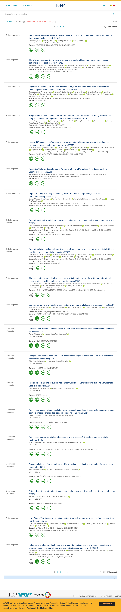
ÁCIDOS (38, 263)
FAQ (74, 596)
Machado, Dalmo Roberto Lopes (39, 96)
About (15, 5)
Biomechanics (39, 43)
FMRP (77, 176)
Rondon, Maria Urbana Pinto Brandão (102, 147)
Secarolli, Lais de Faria (36, 550)
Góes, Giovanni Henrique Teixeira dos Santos (44, 442)
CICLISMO (62, 154)
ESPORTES (53, 341)
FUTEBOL (39, 395)
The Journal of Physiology (43, 312)
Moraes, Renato (68, 121)
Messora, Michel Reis (73, 67)
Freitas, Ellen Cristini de (56, 67)
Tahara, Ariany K (34, 174)
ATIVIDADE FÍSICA (41, 101)
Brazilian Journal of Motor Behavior (46, 176)
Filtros (9, 22)
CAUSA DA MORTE (68, 290)
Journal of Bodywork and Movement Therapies (49, 203)
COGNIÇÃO (39, 368)
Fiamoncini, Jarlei (37, 228)
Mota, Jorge (107, 94)
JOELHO (61, 45)
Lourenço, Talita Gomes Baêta (99, 65)
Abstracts (37, 230)
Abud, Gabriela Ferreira (92, 283)
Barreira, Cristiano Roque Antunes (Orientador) (62, 469)
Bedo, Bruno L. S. (52, 123)
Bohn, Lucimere (80, 92)
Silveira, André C (49, 147)
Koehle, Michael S (72, 150)
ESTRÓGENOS (40, 234)
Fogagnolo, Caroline (58, 307)
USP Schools (27, 5)
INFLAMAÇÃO (66, 234)
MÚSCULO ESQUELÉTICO (74, 154)
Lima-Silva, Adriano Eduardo (54, 150)
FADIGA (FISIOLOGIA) (43, 127)
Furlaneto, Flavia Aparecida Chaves (95, 67)
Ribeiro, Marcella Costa (36, 65)
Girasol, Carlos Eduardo (76, 550)
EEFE (59, 43)
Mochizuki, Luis (99, 121)
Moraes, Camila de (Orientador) (58, 361)
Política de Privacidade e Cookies (40, 608)
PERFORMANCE (75, 449)
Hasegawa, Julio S (35, 147)
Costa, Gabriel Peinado (56, 524)
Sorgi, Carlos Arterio (52, 228)
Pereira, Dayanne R (35, 41)
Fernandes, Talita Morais (96, 199)
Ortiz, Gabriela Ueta (35, 283)
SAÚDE (46, 368)
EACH (82, 98)
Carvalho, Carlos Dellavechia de (95, 524)
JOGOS (45, 395)
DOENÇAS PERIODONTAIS (44, 72)
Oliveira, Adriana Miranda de (77, 65)
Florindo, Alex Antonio (93, 94)
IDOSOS (59, 290)
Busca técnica (106, 596)
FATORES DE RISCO (98, 205)
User (105, 5)
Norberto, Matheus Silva (75, 524)
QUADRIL (55, 45)
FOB (66, 69)
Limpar (114, 21)
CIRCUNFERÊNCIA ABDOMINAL (94, 290)
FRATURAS (39, 205)
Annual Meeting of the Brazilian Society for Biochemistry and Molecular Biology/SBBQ (82, 230)
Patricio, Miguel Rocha (84, 254)
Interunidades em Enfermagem (69, 98)
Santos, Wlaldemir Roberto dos (39, 199)
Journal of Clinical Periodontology (45, 69)
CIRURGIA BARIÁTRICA (43, 314)
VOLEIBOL (44, 422)
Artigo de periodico (13, 35)
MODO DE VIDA (72, 72)
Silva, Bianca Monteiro (75, 307)
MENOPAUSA (53, 368)
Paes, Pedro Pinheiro (81, 199)
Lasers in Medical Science (43, 555)
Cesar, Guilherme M (85, 174)
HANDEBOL (54, 127)
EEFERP (54, 43)
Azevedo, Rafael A (64, 147)
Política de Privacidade (88, 596)
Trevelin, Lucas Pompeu (37, 496)
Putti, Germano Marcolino (37, 524)
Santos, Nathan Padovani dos (39, 388)
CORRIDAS (68, 557)
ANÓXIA (38, 530)
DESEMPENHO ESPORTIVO (53, 503)
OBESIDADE (80, 290)
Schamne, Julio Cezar (79, 147)
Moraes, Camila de (91, 226)
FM (109, 152)
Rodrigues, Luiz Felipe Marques (39, 254)
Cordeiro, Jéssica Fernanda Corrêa (40, 92)
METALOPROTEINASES (53, 234)
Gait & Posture (39, 125)
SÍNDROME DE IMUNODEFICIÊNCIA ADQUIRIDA (75, 205)
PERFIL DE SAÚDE (58, 314)
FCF (43, 232)
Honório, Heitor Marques (37, 67)
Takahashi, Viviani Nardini (103, 254)
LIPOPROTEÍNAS (56, 263)
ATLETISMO (39, 503)
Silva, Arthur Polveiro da (74, 226)
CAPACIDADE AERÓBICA (50, 530)
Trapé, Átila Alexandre (107, 226)
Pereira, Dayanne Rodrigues (38, 121)
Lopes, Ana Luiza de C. (83, 121)
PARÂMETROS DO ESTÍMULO (58, 422)
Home (8, 5)
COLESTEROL (46, 263)
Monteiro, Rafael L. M (59, 174)
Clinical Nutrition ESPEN (42, 288)
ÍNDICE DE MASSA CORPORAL (46, 290)
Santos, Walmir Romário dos (61, 199)
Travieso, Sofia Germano (93, 307)
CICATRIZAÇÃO (53, 557)
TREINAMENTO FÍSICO (51, 205)
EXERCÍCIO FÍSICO (42, 476)
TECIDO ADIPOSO (70, 314)
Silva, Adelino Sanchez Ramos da (53, 286)
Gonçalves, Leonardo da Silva (74, 283)
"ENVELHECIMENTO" (45, 22)
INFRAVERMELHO (41, 557)
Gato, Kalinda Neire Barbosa (38, 226)
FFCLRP (47, 232)
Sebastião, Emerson (94, 92)
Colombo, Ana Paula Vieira (56, 65)
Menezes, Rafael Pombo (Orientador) (63, 388)
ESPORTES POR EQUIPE (89, 449)
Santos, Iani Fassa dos (36, 469)
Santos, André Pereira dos (63, 92)
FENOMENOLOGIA (54, 476)
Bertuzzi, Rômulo (86, 150)
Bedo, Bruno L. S (79, 41)
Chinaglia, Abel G (46, 174)
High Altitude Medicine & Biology (45, 528)
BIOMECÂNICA (70, 45)
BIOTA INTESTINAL (60, 72)
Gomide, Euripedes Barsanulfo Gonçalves (53, 94)
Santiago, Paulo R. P (64, 41)
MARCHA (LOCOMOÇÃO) (43, 179)
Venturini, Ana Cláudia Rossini (39, 307)
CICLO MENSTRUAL (42, 341)
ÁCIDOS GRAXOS (82, 314)
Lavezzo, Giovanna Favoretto (38, 415)
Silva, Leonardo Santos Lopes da (53, 283)
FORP (76, 69)
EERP (75, 203)
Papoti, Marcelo (36, 150)
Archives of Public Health (42, 98)
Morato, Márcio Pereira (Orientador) (71, 442)
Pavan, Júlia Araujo (35, 334)
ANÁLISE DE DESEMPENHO (45, 449)
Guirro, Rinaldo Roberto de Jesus (95, 550)
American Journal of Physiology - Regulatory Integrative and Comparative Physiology (62, 152)
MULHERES (39, 154)
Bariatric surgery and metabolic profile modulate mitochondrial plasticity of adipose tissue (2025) (71, 305)
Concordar (107, 604)
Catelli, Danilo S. (49, 41)
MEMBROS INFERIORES (43, 45)
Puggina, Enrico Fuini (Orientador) (56, 334)
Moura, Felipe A (55, 121)
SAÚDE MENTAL (75, 476)
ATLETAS (68, 127)
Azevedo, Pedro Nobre (55, 226)
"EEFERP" (20, 22)
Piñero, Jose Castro (76, 94)
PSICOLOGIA (65, 476)
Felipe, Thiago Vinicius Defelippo (63, 254)
